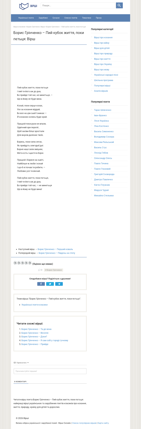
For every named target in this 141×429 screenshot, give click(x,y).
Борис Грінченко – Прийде (35, 344)
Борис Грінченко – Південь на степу (57, 253)
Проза (99, 18)
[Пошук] (78, 5)
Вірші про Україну (103, 64)
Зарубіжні (43, 18)
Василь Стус (100, 147)
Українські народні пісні (106, 75)
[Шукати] (119, 5)
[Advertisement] (50, 65)
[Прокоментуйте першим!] (50, 371)
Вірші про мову (101, 69)
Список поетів (70, 18)
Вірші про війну (101, 43)
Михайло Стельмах (104, 195)
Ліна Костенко (101, 126)
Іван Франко (100, 115)
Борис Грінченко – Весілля (35, 333)
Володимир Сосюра (104, 136)
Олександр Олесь (103, 158)
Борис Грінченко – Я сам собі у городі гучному (45, 340)
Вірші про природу (103, 53)
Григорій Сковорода (104, 174)
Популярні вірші (102, 85)
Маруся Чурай (101, 190)
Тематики (86, 18)
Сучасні (56, 18)
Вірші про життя (102, 59)
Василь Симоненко (104, 131)
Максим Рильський (104, 142)
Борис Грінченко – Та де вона (36, 329)
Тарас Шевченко (102, 110)
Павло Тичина (101, 163)
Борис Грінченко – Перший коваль (55, 249)
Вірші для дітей (101, 48)
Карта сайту (103, 423)
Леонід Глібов (101, 152)
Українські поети (26, 18)
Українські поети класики (35, 304)
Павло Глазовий (102, 169)
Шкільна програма (103, 80)
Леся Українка (101, 120)
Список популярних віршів (84, 423)
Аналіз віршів (101, 91)
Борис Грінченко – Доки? (34, 336)
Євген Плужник (102, 185)
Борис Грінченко (54, 270)
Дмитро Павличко (103, 179)
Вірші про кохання (103, 37)
